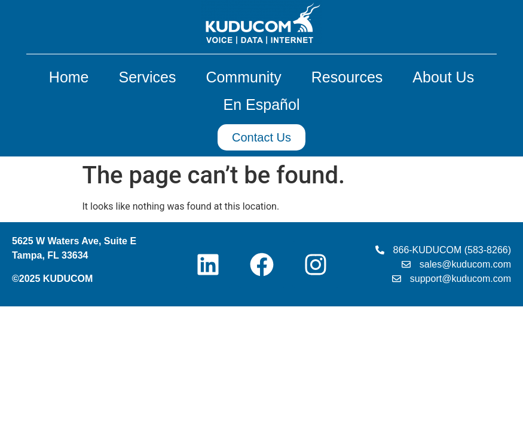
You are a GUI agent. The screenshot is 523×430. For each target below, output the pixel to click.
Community (246, 77)
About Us (443, 77)
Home (72, 77)
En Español (262, 104)
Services (150, 77)
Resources (350, 77)
